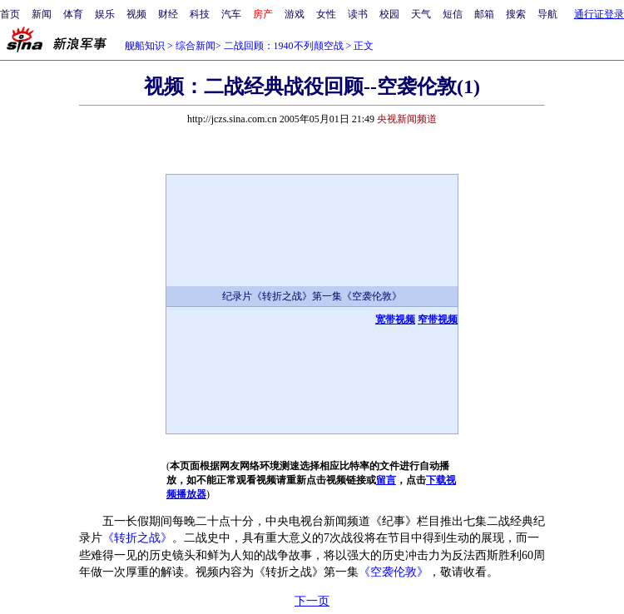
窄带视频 (438, 319)
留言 (386, 480)
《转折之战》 (137, 538)
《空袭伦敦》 (393, 572)
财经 (168, 14)
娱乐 (105, 14)
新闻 (42, 14)
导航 (547, 14)
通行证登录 (599, 14)
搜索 (516, 14)
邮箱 (484, 14)
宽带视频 (395, 319)
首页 (10, 14)
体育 (73, 14)
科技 (200, 14)
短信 (453, 14)
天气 (421, 14)
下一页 (312, 601)
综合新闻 (195, 46)
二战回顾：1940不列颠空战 (284, 46)
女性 (326, 14)
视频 (136, 14)
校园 (389, 14)
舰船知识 (145, 46)
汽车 (231, 14)
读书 (358, 14)
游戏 (295, 14)
